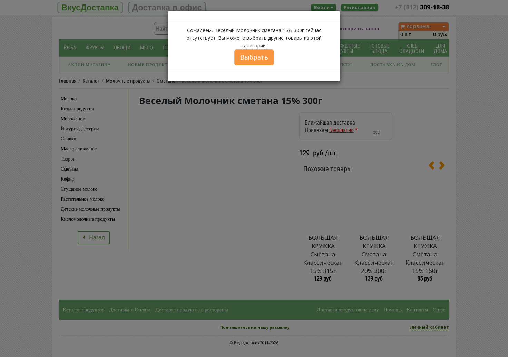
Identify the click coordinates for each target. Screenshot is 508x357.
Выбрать (254, 57)
